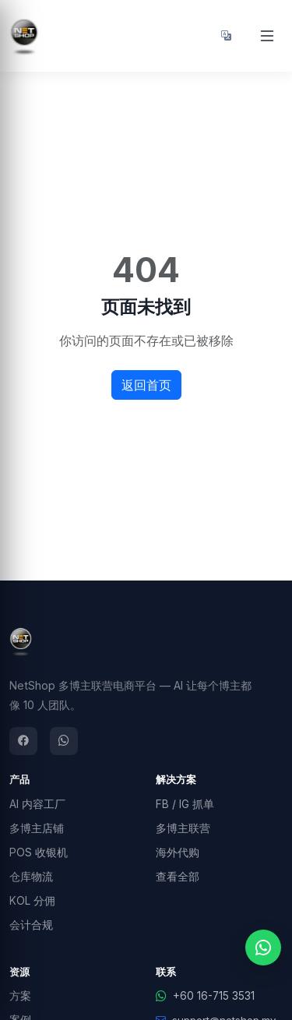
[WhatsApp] (64, 741)
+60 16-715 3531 (205, 996)
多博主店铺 (36, 828)
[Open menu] (267, 35)
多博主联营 (183, 828)
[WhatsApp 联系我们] (263, 947)
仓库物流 (31, 876)
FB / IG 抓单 (185, 804)
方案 (20, 996)
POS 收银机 (38, 852)
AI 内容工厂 (37, 804)
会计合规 (31, 925)
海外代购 (177, 852)
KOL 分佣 (32, 901)
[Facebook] (23, 741)
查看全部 (177, 876)
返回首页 (146, 385)
